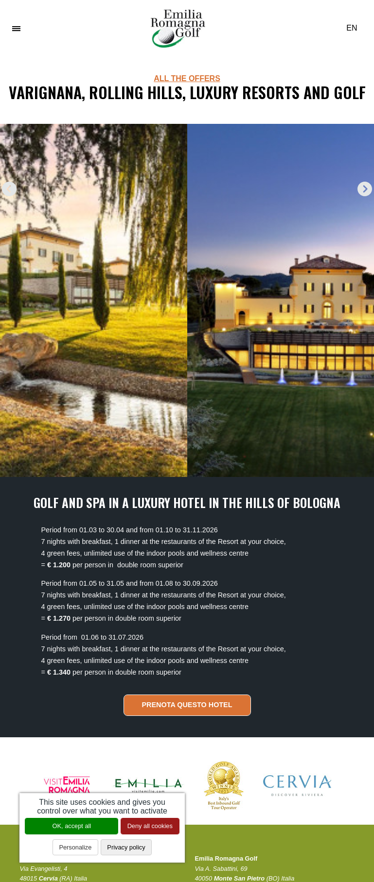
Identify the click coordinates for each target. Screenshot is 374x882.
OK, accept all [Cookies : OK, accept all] (72, 826)
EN (355, 28)
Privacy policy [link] (126, 847)
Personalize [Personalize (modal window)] (75, 847)
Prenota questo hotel (187, 705)
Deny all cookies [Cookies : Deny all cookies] (150, 826)
